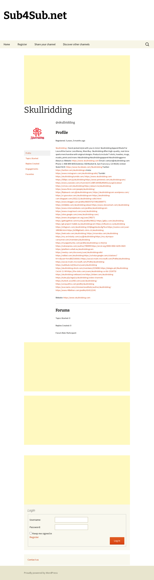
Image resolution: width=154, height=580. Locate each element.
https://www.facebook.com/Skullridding (84, 167)
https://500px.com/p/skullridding (70, 179)
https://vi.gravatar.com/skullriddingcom (74, 195)
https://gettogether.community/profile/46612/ (76, 220)
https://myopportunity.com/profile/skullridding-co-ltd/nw (81, 242)
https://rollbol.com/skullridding (69, 255)
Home (7, 44)
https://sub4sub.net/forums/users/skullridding (76, 265)
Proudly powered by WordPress (41, 572)
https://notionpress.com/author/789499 (73, 246)
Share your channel (45, 44)
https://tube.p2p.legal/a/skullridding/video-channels (79, 277)
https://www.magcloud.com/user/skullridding (76, 211)
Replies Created (32, 163)
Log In (117, 540)
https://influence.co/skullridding (110, 223)
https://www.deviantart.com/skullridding (110, 205)
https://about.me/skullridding (97, 186)
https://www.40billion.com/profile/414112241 (76, 290)
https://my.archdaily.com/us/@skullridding (75, 236)
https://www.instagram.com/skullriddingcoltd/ (77, 173)
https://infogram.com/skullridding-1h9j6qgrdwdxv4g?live (81, 227)
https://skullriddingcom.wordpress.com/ (111, 192)
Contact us (33, 559)
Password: (35, 527)
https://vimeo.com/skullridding (70, 186)
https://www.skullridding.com (85, 160)
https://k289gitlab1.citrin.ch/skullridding (85, 230)
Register (22, 44)
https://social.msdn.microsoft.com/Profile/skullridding (105, 258)
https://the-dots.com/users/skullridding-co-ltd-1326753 (91, 271)
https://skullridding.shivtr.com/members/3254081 (78, 268)
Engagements (32, 169)
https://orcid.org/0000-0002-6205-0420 (108, 246)
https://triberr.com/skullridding (99, 274)
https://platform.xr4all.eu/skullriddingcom (74, 249)
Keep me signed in (42, 533)
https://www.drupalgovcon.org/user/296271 (75, 217)
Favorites (30, 174)
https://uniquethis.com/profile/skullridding (75, 284)
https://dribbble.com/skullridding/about (73, 205)
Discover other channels (76, 44)
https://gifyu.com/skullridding (110, 220)
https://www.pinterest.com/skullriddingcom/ (105, 179)
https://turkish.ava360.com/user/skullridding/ (76, 280)
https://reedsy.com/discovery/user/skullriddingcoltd (79, 252)
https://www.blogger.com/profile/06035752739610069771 (81, 201)
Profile (28, 153)
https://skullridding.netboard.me (70, 274)
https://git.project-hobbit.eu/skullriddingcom (76, 223)
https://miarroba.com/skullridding (102, 233)
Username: (35, 519)
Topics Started (32, 158)
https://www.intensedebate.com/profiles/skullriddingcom (81, 208)
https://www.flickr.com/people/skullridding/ (75, 189)
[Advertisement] (77, 79)
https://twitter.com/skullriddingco (71, 170)
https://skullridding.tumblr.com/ (70, 176)
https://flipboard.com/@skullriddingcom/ (74, 192)
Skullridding (61, 148)
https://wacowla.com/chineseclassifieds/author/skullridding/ (83, 287)
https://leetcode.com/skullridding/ (71, 233)
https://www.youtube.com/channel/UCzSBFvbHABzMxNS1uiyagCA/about (89, 182)
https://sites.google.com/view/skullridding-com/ (77, 214)
